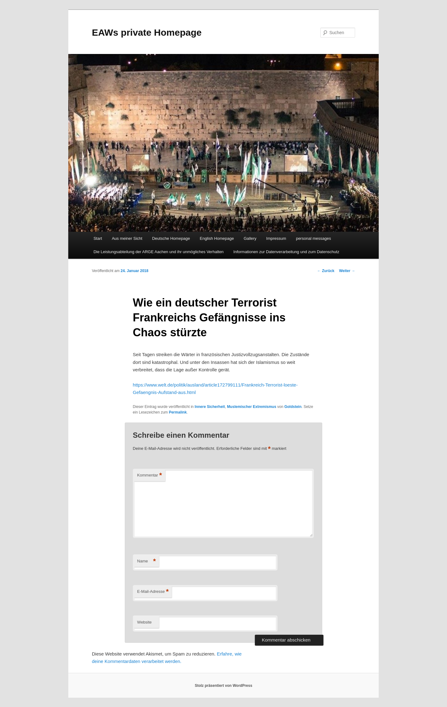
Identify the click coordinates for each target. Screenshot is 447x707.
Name (146, 561)
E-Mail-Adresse (153, 591)
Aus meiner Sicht (127, 238)
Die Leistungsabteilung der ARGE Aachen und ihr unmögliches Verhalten (158, 251)
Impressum (276, 238)
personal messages (313, 238)
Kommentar (149, 475)
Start (97, 238)
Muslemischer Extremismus (251, 407)
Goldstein (292, 407)
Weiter (347, 271)
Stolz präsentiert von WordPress (223, 685)
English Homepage (217, 238)
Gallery (250, 238)
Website (144, 622)
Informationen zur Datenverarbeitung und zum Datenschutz (286, 251)
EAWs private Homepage (146, 32)
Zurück (325, 271)
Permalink (178, 412)
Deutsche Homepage (171, 238)
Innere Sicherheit (210, 407)
